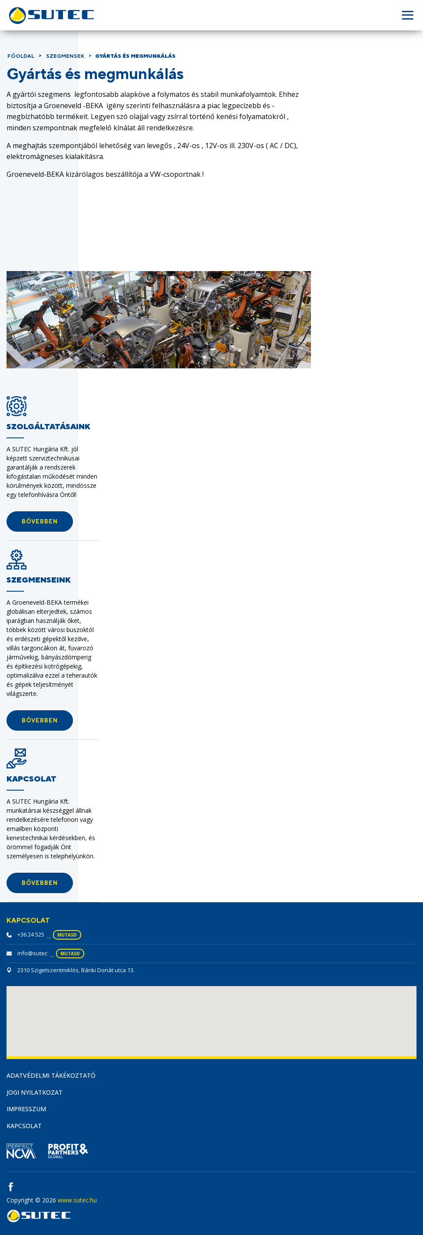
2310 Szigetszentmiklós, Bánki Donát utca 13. (76, 970)
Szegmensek (65, 56)
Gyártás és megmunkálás (135, 56)
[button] (40, 521)
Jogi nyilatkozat (35, 1092)
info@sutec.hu (36, 953)
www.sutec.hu (77, 1200)
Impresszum (26, 1109)
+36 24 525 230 (36, 934)
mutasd (67, 935)
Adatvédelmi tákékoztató (51, 1075)
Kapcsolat (24, 1126)
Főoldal (20, 56)
